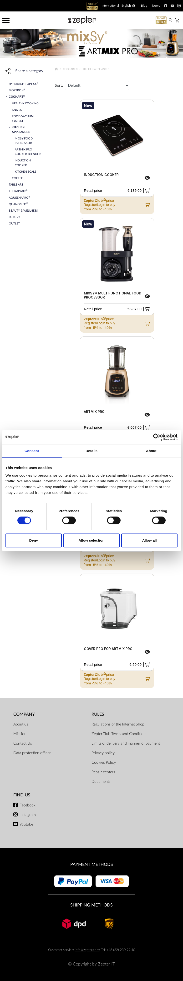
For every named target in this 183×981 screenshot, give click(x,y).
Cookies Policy (104, 762)
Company (24, 714)
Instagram (28, 815)
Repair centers (103, 772)
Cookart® (70, 69)
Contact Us (22, 743)
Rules (98, 714)
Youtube (26, 824)
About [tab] (151, 451)
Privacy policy (103, 753)
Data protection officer (32, 753)
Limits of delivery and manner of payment (126, 743)
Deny (33, 540)
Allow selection (91, 540)
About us (20, 724)
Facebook (28, 805)
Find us (21, 795)
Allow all (149, 540)
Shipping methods (91, 905)
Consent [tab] (32, 451)
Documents (101, 782)
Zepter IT (106, 964)
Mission (19, 734)
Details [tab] (91, 451)
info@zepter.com (87, 950)
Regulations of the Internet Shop (118, 724)
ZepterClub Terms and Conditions (119, 734)
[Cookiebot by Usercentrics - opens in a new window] (157, 437)
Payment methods (91, 865)
